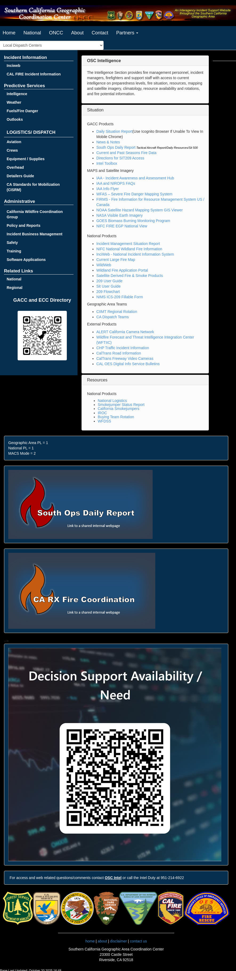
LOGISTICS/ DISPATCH (31, 132)
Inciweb (13, 65)
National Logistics (112, 400)
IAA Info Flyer (107, 189)
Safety (12, 242)
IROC (102, 413)
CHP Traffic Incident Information (122, 348)
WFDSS (104, 421)
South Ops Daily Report (116, 147)
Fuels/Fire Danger (22, 111)
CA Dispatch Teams (112, 317)
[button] (104, 60)
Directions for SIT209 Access (120, 158)
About (77, 32)
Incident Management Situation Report (128, 243)
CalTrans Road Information (118, 353)
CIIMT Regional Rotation (116, 311)
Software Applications (26, 259)
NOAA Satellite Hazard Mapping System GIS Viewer (139, 210)
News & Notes (108, 142)
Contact (100, 32)
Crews (12, 150)
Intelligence (17, 94)
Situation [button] (95, 110)
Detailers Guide (20, 176)
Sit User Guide (108, 286)
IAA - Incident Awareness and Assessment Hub (135, 178)
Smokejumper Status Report (121, 404)
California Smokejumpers (118, 408)
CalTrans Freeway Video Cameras (124, 358)
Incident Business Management (34, 234)
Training (14, 251)
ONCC (56, 32)
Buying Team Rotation (116, 417)
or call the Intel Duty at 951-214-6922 (144, 878)
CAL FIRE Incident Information (34, 74)
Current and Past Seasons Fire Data (126, 153)
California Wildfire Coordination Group (35, 214)
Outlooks (15, 119)
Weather (14, 102)
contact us (138, 941)
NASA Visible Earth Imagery (119, 215)
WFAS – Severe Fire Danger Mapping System (134, 194)
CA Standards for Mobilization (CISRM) (33, 187)
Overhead (15, 167)
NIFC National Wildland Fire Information (129, 249)
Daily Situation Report (114, 131)
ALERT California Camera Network (125, 332)
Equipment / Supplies (25, 159)
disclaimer (118, 941)
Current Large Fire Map (115, 259)
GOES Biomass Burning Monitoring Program (133, 221)
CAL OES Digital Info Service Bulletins (128, 364)
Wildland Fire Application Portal (122, 270)
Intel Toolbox (106, 163)
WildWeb (103, 265)
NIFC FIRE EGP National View (121, 226)
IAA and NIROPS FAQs (115, 183)
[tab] (145, 61)
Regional (14, 287)
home (90, 941)
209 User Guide (109, 281)
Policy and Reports (23, 225)
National (32, 32)
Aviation (14, 142)
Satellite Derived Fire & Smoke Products (129, 275)
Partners (127, 32)
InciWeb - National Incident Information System (135, 254)
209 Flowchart (108, 291)
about (102, 941)
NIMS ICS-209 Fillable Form (119, 297)
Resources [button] (97, 380)
